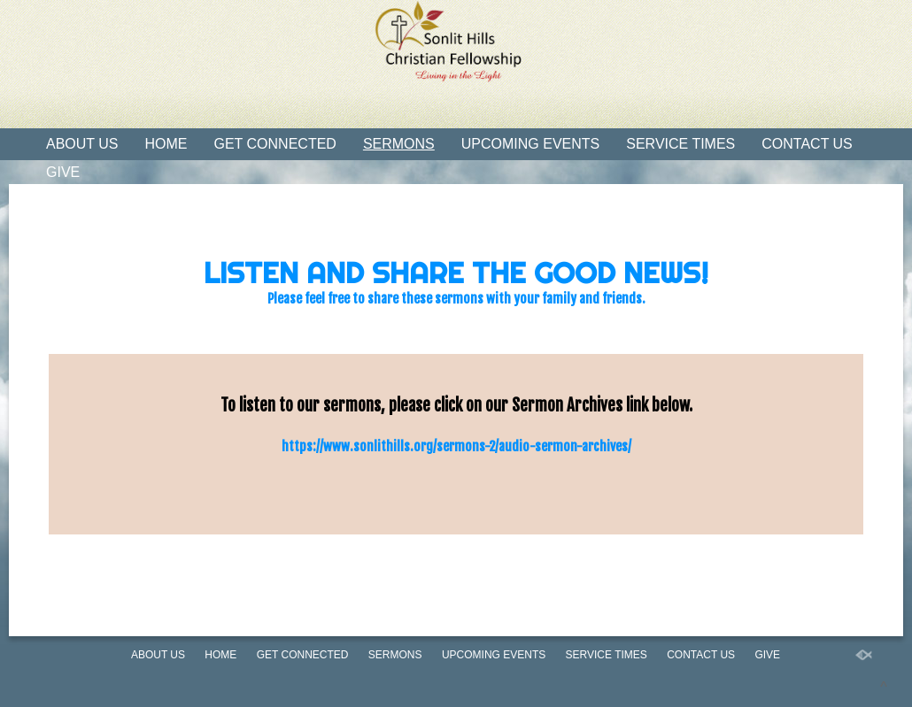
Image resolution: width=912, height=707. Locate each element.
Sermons (399, 143)
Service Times (680, 143)
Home (166, 143)
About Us (82, 143)
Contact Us (807, 143)
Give (63, 172)
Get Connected (275, 143)
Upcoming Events (530, 143)
